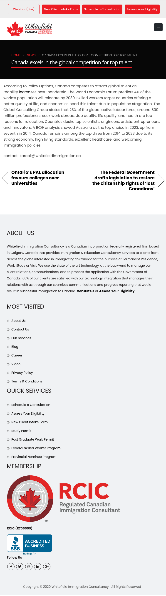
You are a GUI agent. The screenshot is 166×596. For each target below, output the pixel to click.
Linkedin (37, 567)
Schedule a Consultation (105, 10)
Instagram (28, 567)
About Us (18, 321)
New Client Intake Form (63, 10)
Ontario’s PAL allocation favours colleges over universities (37, 179)
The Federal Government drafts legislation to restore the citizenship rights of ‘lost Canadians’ (121, 182)
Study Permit (21, 431)
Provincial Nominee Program (34, 457)
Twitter (19, 567)
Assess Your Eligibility (145, 10)
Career (16, 356)
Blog (14, 347)
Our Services (21, 339)
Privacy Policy (22, 373)
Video (15, 365)
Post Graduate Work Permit (32, 440)
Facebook (11, 567)
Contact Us (20, 330)
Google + (46, 567)
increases (27, 92)
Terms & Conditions (26, 382)
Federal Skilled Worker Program (36, 449)
